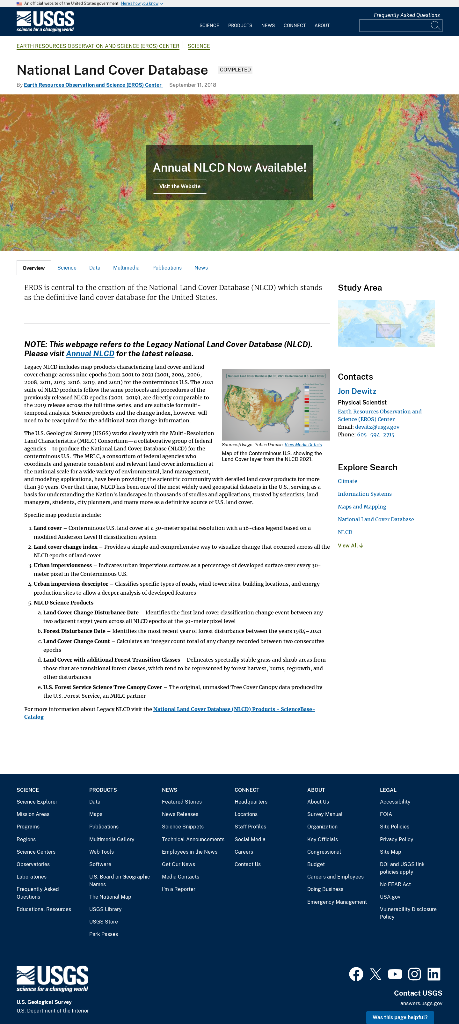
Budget (316, 864)
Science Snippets (183, 827)
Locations (246, 814)
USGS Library (105, 909)
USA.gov (390, 897)
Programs (28, 827)
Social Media (250, 839)
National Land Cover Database (376, 519)
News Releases (180, 814)
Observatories (33, 864)
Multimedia (126, 268)
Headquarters (251, 802)
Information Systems (365, 494)
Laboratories (32, 877)
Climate (347, 481)
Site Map (390, 852)
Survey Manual (325, 814)
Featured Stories (182, 802)
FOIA (386, 814)
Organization (322, 827)
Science (209, 25)
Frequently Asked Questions (407, 15)
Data (94, 268)
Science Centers (36, 852)
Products (240, 25)
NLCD (345, 532)
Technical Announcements (193, 839)
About (322, 25)
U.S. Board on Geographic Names (119, 880)
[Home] (45, 31)
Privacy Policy (396, 839)
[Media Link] (276, 405)
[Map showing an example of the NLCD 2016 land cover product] (229, 172)
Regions (26, 839)
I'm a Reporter (178, 889)
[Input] (401, 25)
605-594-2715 (376, 434)
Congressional (324, 852)
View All (350, 546)
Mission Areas (33, 814)
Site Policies (394, 827)
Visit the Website (179, 186)
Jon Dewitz (357, 391)
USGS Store (103, 922)
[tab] (34, 267)
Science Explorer (37, 802)
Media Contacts (180, 877)
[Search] (436, 25)
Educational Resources (44, 909)
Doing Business (325, 889)
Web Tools (101, 852)
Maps (95, 814)
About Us (318, 802)
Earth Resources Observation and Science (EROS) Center (98, 46)
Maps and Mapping (362, 506)
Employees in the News (189, 852)
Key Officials (322, 839)
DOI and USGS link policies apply (402, 868)
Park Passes (103, 934)
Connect (295, 25)
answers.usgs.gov (421, 1003)
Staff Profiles (250, 827)
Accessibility (395, 802)
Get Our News (178, 864)
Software (100, 864)
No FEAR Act (395, 884)
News (268, 25)
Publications (167, 268)
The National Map (110, 897)
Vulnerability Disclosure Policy (408, 913)
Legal (388, 790)
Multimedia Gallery (112, 839)
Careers (244, 852)
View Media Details (303, 444)
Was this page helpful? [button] (400, 1017)
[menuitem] (209, 22)
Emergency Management (337, 902)
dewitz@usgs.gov (377, 427)
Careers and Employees (335, 877)
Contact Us (248, 864)
